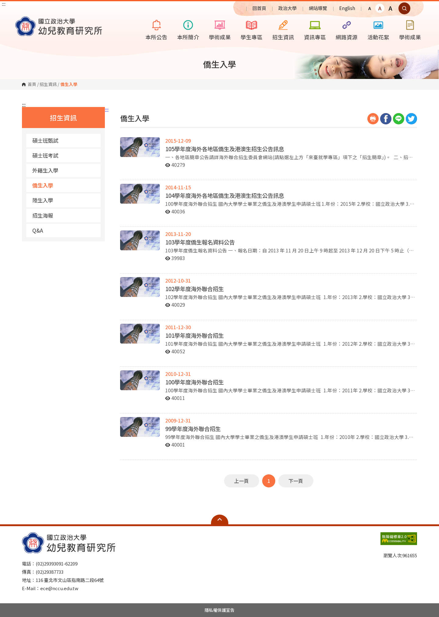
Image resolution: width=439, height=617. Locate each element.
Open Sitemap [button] (219, 519)
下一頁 (295, 480)
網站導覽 (318, 8)
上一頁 (241, 480)
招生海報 (42, 215)
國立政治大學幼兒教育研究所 (21, 20)
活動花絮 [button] (378, 29)
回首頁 (259, 8)
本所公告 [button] (156, 29)
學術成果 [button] (220, 29)
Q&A (37, 230)
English (347, 8)
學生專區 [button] (251, 29)
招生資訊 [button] (283, 29)
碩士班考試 (45, 155)
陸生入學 (42, 200)
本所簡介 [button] (188, 29)
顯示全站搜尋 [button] (404, 8)
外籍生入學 (45, 170)
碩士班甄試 (45, 140)
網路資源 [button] (347, 29)
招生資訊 (48, 84)
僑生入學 (42, 185)
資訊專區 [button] (315, 29)
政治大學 (287, 8)
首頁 (32, 84)
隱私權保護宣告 (219, 610)
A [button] (369, 8)
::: (3, 3)
